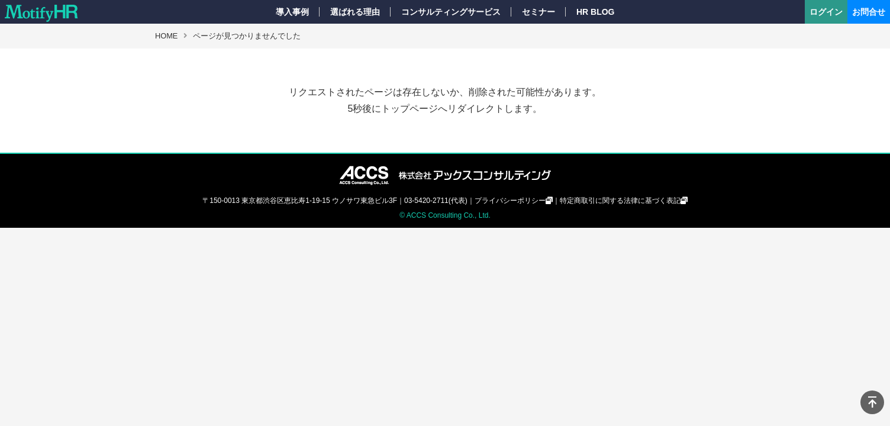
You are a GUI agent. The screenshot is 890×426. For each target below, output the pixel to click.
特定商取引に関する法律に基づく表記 (620, 200)
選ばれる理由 (355, 12)
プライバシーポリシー (510, 200)
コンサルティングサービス (451, 12)
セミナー (538, 12)
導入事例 (292, 12)
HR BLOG (595, 12)
